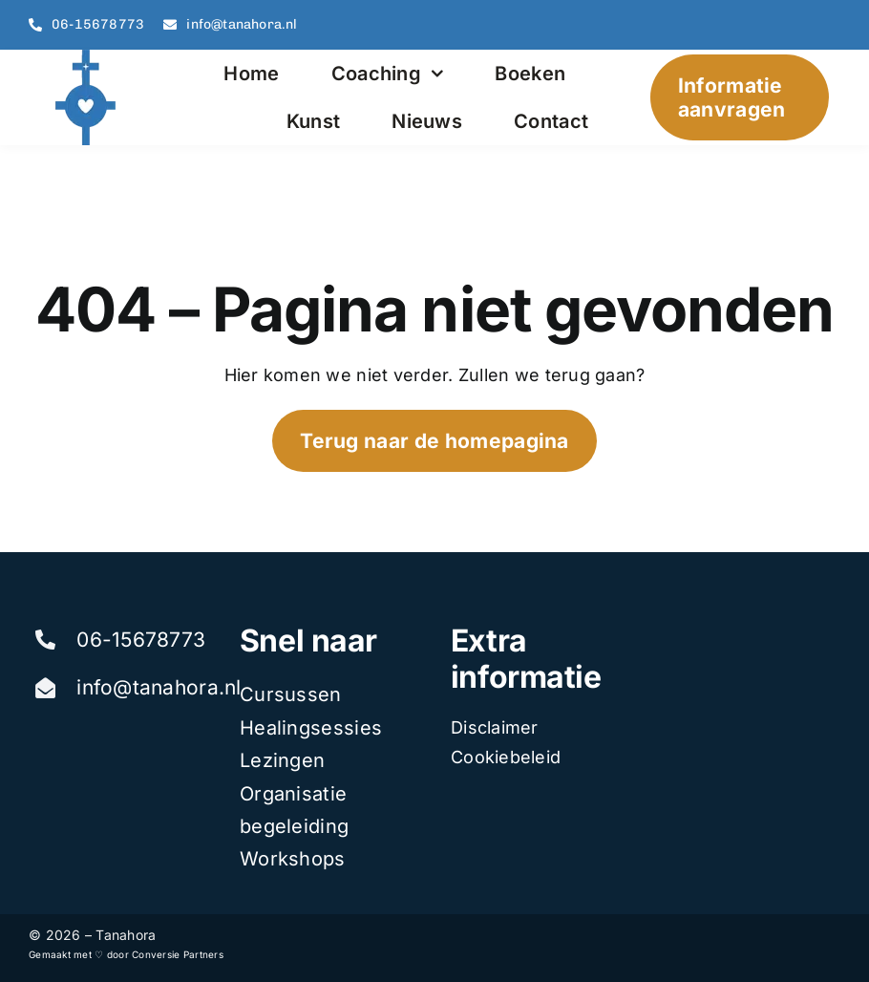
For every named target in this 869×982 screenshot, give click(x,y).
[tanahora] (88, 58)
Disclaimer (495, 727)
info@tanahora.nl (158, 687)
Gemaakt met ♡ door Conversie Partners (126, 954)
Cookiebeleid (506, 757)
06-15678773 (140, 639)
